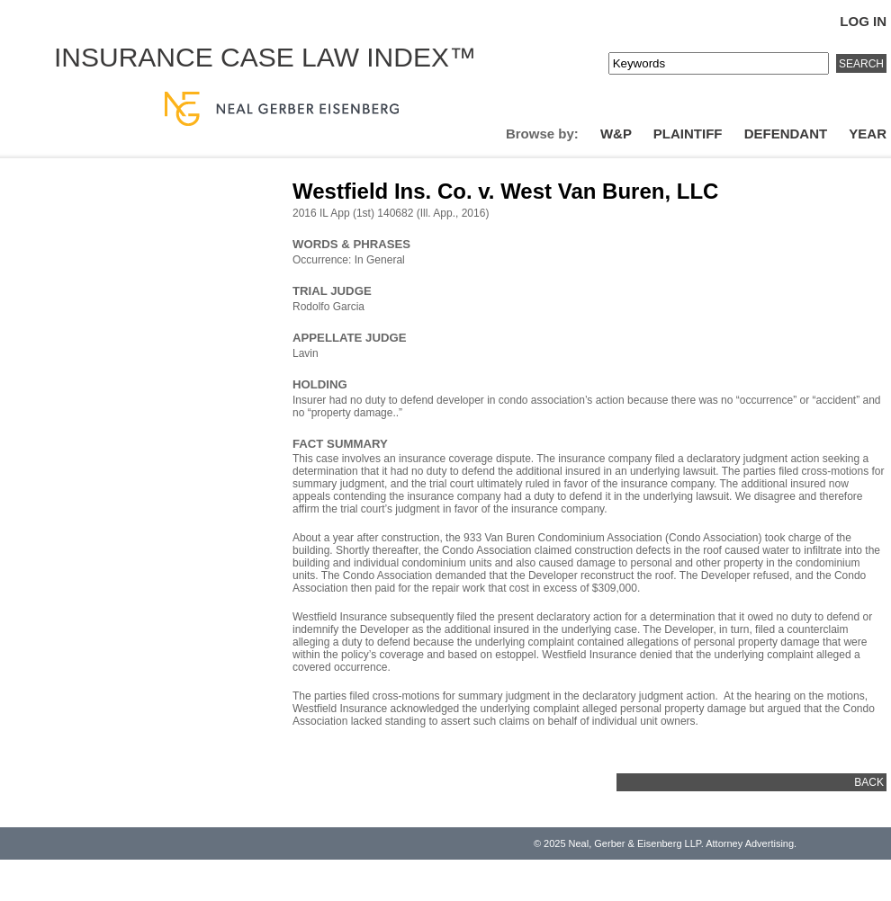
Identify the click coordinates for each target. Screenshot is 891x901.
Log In (863, 21)
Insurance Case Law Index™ (265, 57)
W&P (616, 133)
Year (867, 133)
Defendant (786, 133)
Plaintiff (688, 133)
